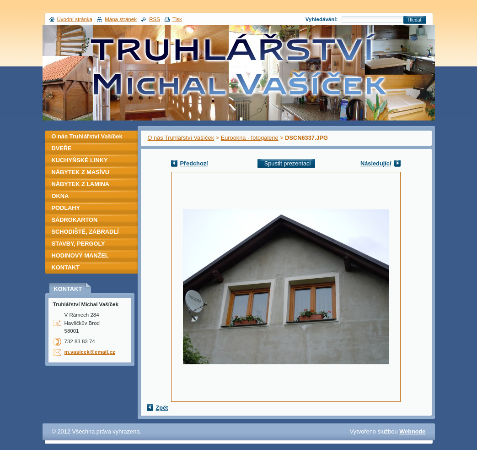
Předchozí (194, 163)
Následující (375, 163)
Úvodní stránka (74, 19)
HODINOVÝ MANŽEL (80, 255)
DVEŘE (62, 148)
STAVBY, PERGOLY (78, 243)
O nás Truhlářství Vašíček (181, 137)
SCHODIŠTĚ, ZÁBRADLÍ (85, 231)
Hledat (415, 19)
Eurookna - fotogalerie (250, 137)
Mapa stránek (121, 19)
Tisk (177, 19)
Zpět (162, 407)
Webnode (412, 431)
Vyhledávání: (321, 19)
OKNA (60, 195)
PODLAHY (66, 207)
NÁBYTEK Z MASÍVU (81, 172)
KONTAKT (66, 267)
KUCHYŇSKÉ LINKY (80, 160)
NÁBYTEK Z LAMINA (81, 184)
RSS (154, 19)
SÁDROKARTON (75, 219)
